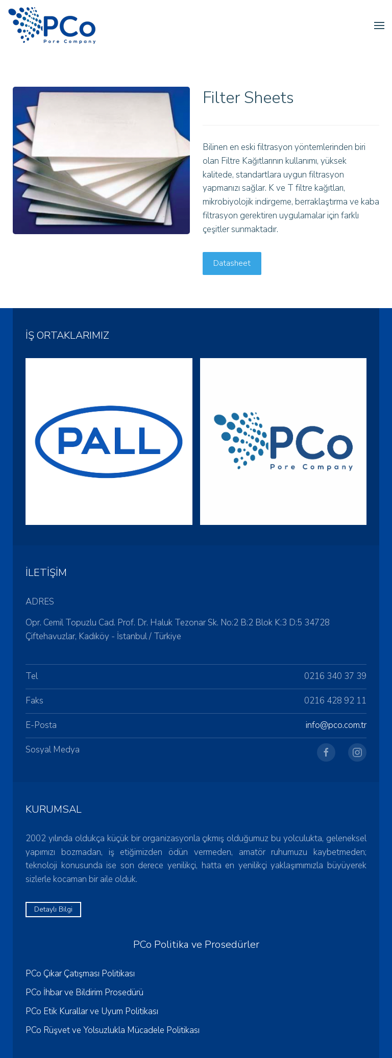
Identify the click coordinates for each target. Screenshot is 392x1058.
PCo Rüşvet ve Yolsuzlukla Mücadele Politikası (113, 1030)
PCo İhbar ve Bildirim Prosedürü (84, 992)
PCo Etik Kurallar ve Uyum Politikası (92, 1011)
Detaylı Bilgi (53, 909)
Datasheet (232, 263)
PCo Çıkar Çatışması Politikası (80, 973)
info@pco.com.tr (336, 725)
